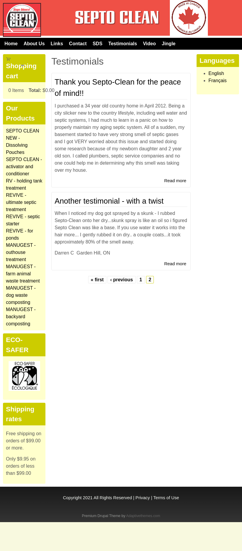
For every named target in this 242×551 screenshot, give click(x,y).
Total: (35, 90)
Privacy (142, 497)
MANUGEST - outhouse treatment (21, 252)
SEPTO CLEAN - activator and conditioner (24, 166)
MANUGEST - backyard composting (21, 316)
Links (57, 43)
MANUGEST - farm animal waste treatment (23, 273)
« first (97, 279)
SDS (97, 43)
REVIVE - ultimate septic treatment (21, 202)
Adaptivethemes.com (143, 516)
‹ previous (121, 279)
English (216, 73)
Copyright (72, 497)
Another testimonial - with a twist (109, 201)
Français (217, 80)
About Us (34, 43)
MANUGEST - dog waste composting (21, 295)
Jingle (168, 43)
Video (149, 43)
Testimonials (122, 43)
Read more (175, 180)
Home (11, 43)
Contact (78, 43)
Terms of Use (166, 497)
